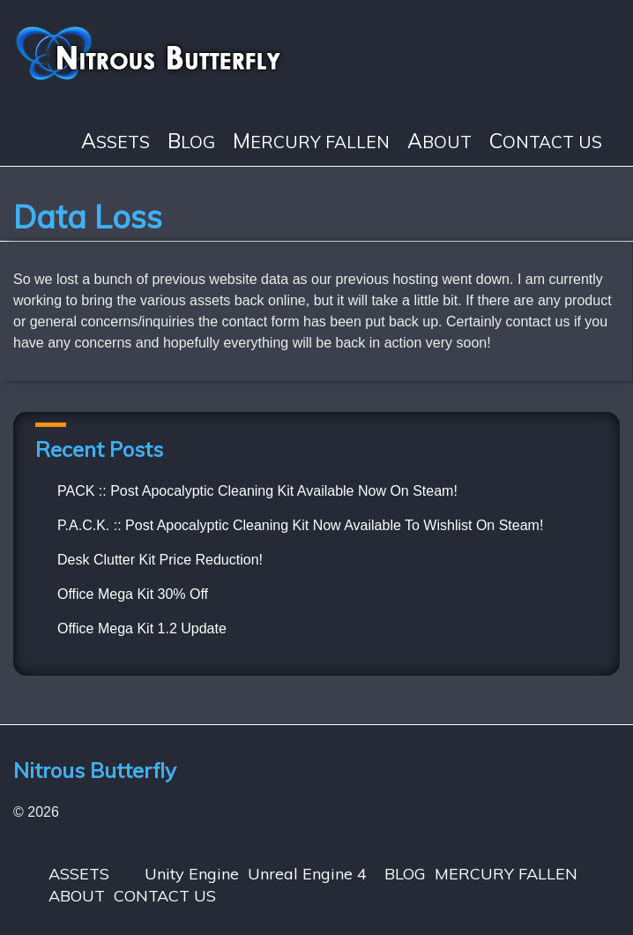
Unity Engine (192, 874)
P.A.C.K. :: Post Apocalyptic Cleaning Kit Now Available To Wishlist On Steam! (300, 525)
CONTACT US (545, 142)
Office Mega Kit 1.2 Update (142, 628)
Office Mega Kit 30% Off (132, 594)
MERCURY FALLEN (311, 142)
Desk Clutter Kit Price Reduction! (160, 559)
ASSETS (115, 142)
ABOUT (439, 142)
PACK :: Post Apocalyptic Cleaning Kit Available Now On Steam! (257, 490)
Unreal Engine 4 (307, 874)
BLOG (191, 142)
